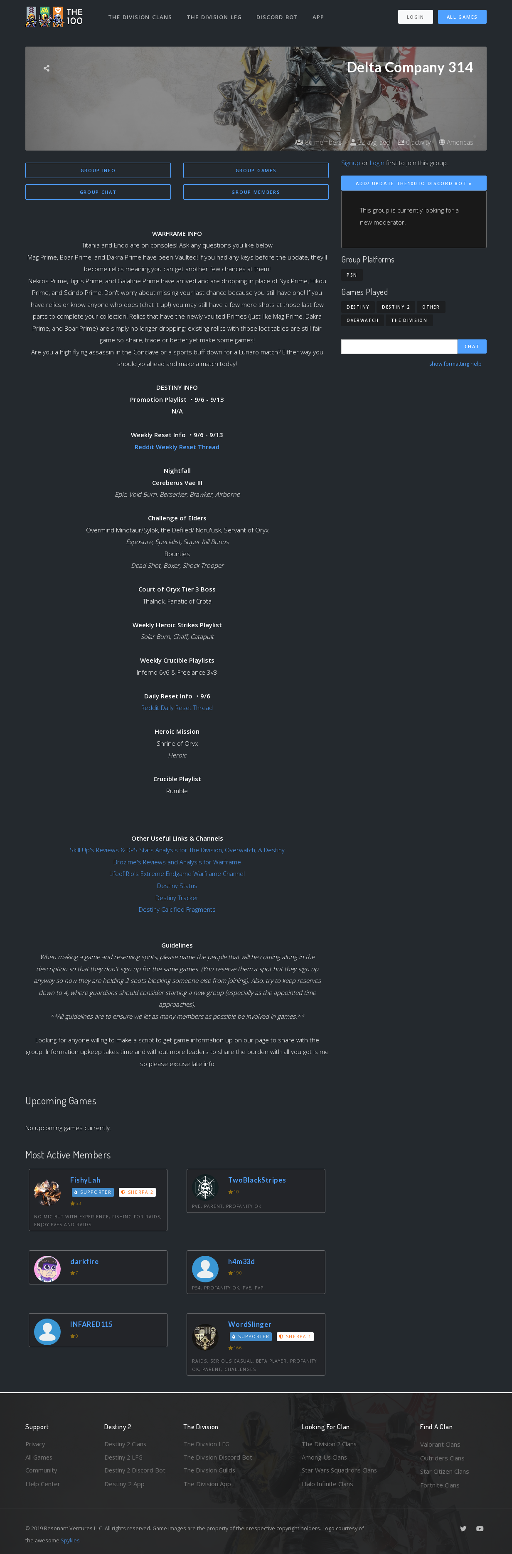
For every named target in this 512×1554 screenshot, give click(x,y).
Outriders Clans (442, 1458)
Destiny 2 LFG (124, 1458)
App (319, 16)
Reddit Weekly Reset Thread (177, 447)
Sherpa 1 (296, 1336)
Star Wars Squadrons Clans (340, 1471)
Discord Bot (277, 16)
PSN (352, 275)
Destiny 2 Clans (126, 1444)
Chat (472, 347)
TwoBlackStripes (258, 1179)
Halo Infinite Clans (327, 1485)
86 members (316, 142)
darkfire (85, 1261)
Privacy (35, 1444)
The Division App (207, 1485)
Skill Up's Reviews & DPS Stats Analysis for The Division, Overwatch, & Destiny (177, 850)
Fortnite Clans (440, 1485)
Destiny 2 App (124, 1485)
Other (431, 307)
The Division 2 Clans (330, 1444)
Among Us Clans (325, 1458)
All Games (462, 16)
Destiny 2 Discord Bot (135, 1471)
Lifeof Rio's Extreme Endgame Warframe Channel (177, 874)
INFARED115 (93, 1324)
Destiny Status (177, 886)
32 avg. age (368, 142)
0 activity (413, 142)
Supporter (93, 1192)
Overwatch (363, 320)
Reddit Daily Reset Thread (177, 708)
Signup (350, 162)
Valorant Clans (440, 1444)
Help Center (42, 1485)
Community (41, 1471)
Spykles (70, 1540)
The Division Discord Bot (218, 1458)
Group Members (255, 192)
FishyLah (86, 1179)
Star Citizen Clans (444, 1471)
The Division (409, 320)
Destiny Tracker (177, 897)
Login (415, 16)
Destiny (358, 307)
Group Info (98, 170)
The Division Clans (140, 16)
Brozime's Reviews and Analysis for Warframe (177, 862)
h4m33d (243, 1261)
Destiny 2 (396, 307)
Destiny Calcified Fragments (177, 910)
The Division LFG (214, 16)
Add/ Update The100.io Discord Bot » (414, 183)
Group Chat (98, 192)
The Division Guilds (210, 1471)
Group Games (256, 170)
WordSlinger (251, 1324)
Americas (455, 142)
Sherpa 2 (138, 1192)
